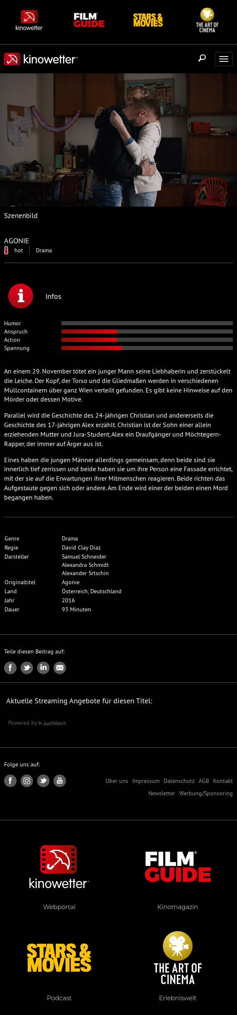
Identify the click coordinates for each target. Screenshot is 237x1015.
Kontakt (223, 781)
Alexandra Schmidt (85, 565)
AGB (204, 781)
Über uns (117, 781)
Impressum (146, 781)
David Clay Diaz (81, 547)
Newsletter (161, 793)
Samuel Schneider (84, 556)
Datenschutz (179, 781)
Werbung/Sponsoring (206, 793)
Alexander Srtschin (85, 573)
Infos (34, 296)
